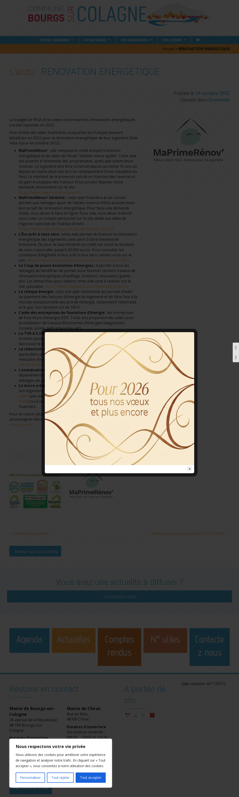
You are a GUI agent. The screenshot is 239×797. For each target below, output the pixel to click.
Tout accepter (90, 777)
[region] (60, 763)
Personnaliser (30, 777)
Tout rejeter (60, 777)
